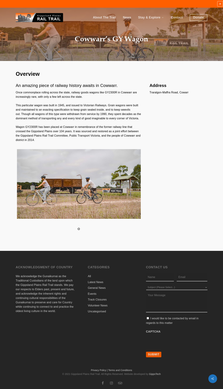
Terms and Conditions (120, 370)
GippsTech (155, 374)
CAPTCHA (153, 331)
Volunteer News (97, 305)
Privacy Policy (98, 370)
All (89, 276)
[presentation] (172, 341)
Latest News (95, 282)
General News (97, 287)
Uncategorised (97, 311)
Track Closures (97, 299)
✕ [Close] (220, 3)
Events (92, 293)
